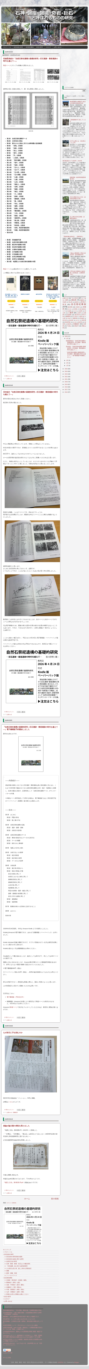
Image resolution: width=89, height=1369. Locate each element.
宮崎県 (78, 307)
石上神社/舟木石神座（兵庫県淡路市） (77, 217)
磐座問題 (67, 322)
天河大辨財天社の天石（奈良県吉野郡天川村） (78, 197)
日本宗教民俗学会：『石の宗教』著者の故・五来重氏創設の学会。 (23, 1310)
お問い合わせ (58, 47)
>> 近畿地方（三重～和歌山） (12, 1287)
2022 (66, 376)
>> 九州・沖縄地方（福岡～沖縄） (14, 1292)
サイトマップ (7, 1249)
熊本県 (69, 309)
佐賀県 (80, 311)
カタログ (48, 47)
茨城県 (64, 302)
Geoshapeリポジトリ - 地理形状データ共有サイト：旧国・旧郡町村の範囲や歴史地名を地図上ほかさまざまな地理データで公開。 (22, 1336)
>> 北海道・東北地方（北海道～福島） (15, 1280)
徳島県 (71, 320)
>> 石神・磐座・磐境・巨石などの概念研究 (16, 1263)
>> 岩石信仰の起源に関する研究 (13, 1259)
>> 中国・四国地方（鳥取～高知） (14, 1289)
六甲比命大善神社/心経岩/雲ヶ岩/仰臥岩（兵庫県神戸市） (77, 272)
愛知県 (73, 300)
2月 (67, 363)
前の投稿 (55, 1199)
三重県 (70, 313)
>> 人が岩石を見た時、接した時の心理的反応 (17, 1268)
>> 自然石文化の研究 (10, 1261)
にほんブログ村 (7, 1353)
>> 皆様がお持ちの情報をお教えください (16, 1294)
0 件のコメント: (9, 376)
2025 (66, 369)
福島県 (69, 324)
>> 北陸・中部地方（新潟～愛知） (14, 1285)
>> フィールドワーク (10, 1275)
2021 (66, 379)
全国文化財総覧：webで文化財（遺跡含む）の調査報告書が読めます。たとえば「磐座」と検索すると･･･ (23, 1328)
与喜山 (69, 326)
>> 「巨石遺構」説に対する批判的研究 (15, 1266)
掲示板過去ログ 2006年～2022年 (72, 161)
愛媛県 (82, 300)
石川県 (75, 316)
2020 (66, 381)
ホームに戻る (7, 1357)
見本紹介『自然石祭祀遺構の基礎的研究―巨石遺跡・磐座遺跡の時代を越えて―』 (76, 348)
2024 (66, 371)
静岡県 (68, 316)
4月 (67, 338)
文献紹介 (15, 1112)
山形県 (79, 313)
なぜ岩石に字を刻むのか (13, 1033)
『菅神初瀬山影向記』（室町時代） (73, 236)
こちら (10, 1102)
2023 (66, 374)
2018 (66, 387)
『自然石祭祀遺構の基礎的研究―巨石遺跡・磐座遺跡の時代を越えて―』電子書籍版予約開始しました (76, 355)
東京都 (65, 320)
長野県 (75, 318)
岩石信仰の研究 (18, 47)
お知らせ (9, 378)
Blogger (76, 1362)
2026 (66, 336)
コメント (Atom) (11, 1202)
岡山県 (70, 302)
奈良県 (84, 320)
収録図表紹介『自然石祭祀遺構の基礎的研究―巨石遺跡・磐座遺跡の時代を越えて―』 (76, 342)
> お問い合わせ (7, 1301)
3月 (67, 360)
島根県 (82, 318)
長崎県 (69, 318)
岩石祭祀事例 (30, 47)
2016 (66, 392)
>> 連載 (6, 1270)
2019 (66, 384)
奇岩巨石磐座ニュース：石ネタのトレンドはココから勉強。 (21, 1325)
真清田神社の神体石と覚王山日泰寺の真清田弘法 (78, 102)
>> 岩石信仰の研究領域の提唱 (12, 1256)
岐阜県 (70, 307)
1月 (67, 365)
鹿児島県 (77, 314)
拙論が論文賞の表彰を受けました (16, 1126)
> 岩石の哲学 (7, 1296)
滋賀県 (69, 314)
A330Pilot (60, 1362)
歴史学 (76, 326)
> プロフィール (7, 1252)
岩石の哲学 (39, 47)
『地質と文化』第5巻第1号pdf (13, 1182)
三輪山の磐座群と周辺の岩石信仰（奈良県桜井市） (78, 253)
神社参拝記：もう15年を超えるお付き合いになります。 (19, 1319)
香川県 (75, 311)
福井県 (80, 322)
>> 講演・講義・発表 (10, 1273)
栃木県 (77, 320)
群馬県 (75, 309)
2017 (66, 389)
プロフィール (7, 47)
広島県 (69, 311)
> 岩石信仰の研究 (8, 1254)
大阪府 (81, 316)
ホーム (27, 1199)
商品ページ (7, 269)
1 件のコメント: (9, 1190)
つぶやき (74, 298)
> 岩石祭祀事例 (7, 1278)
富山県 (74, 322)
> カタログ (6, 1299)
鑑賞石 (77, 302)
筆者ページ (14, 1007)
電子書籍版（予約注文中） (16, 997)
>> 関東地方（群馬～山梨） (12, 1282)
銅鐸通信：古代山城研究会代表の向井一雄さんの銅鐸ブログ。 (21, 1316)
